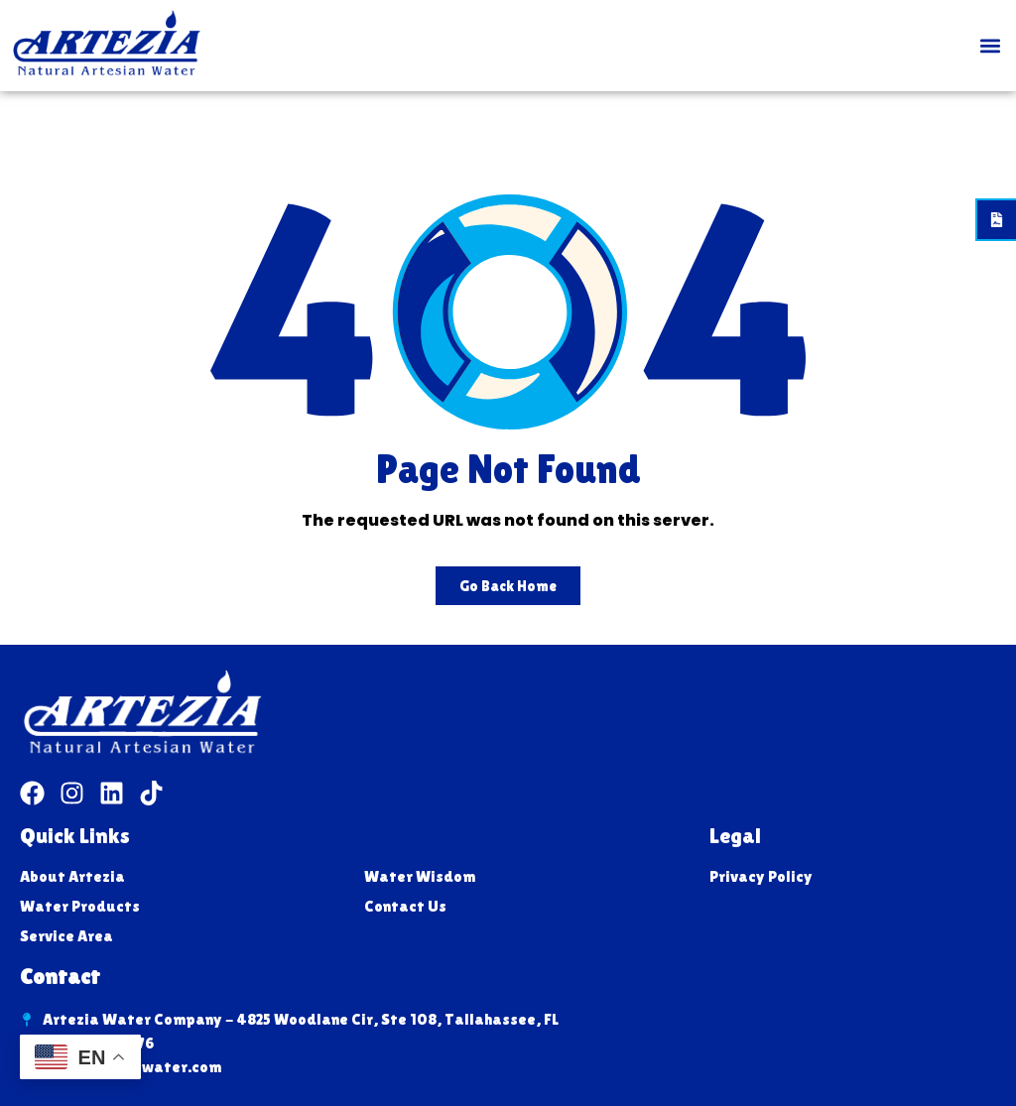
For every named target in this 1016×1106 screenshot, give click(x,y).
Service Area (66, 935)
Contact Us (405, 906)
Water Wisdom (419, 876)
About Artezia (72, 876)
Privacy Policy (761, 876)
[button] (989, 46)
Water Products (80, 906)
